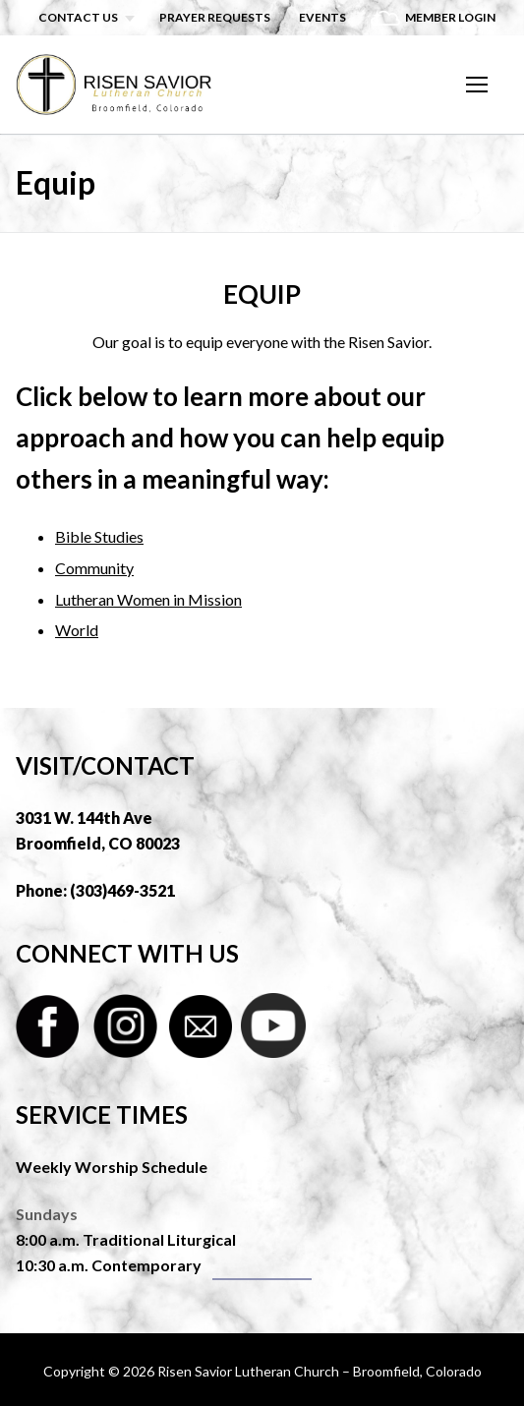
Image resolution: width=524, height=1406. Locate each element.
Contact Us (78, 17)
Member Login (450, 17)
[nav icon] (476, 84)
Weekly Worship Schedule (111, 1166)
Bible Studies (99, 536)
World (76, 629)
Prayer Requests (214, 17)
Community (94, 567)
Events (322, 17)
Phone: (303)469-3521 (95, 890)
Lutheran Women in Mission (148, 599)
